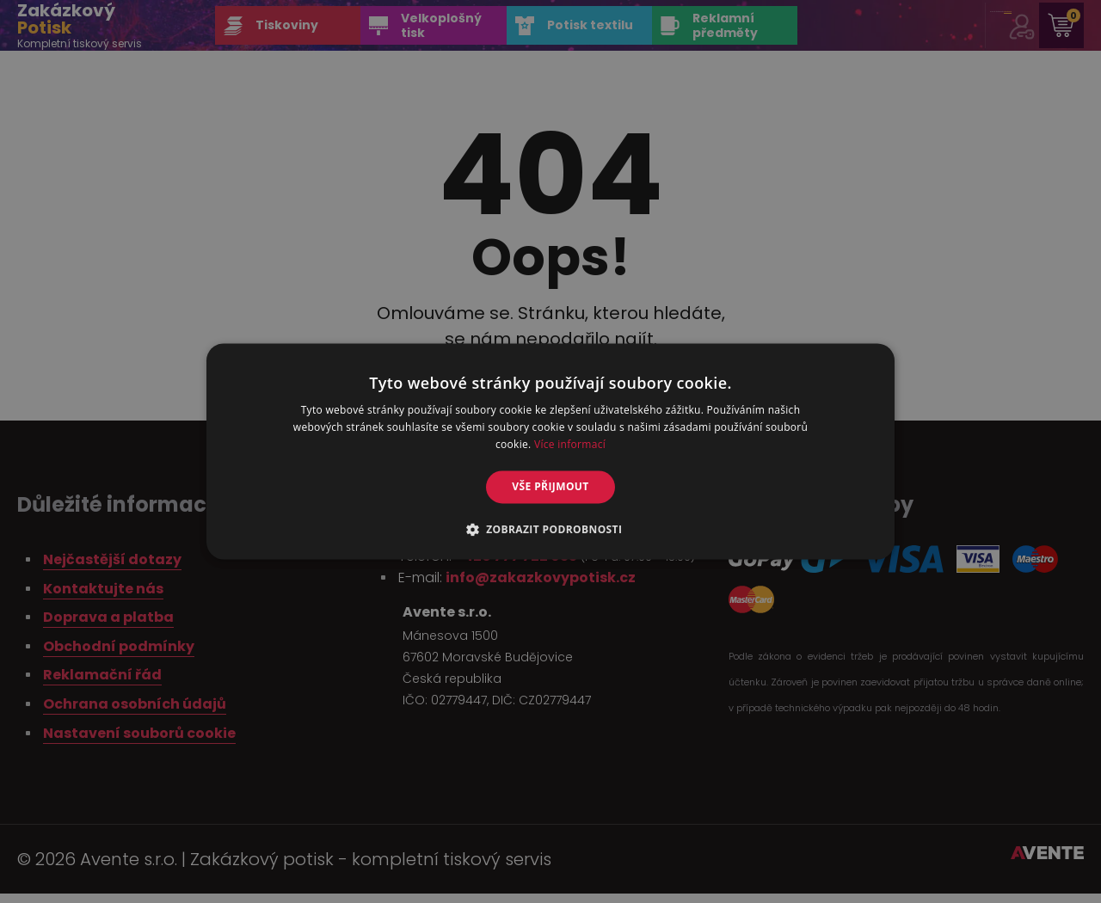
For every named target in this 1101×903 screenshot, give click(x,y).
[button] (551, 529)
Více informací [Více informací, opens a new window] (570, 444)
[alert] (550, 451)
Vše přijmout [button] (550, 486)
